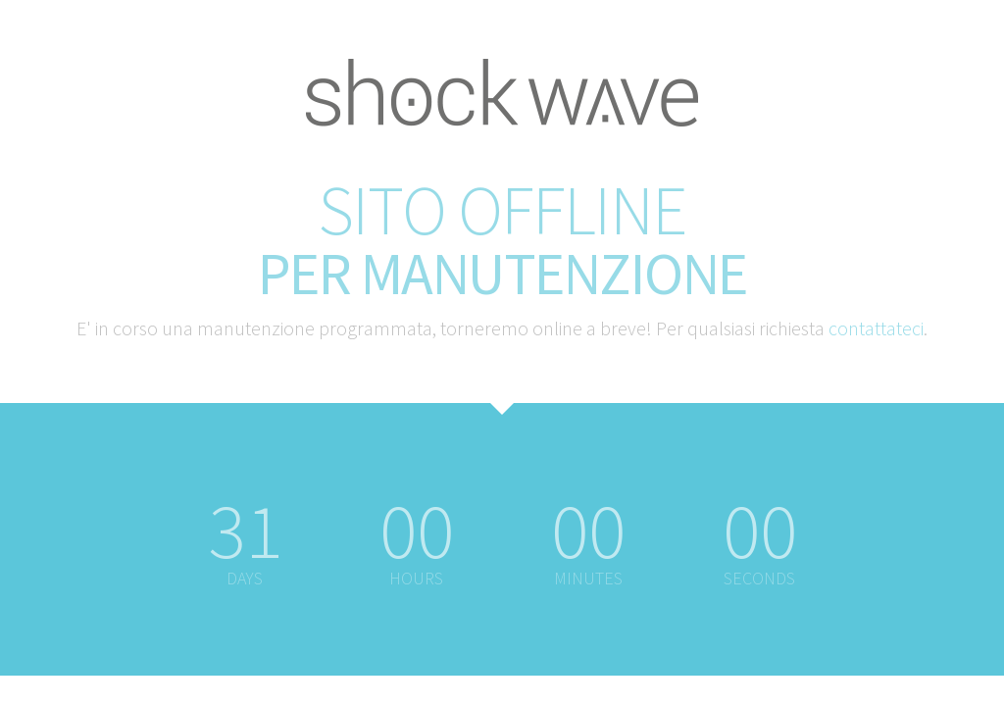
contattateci (876, 328)
